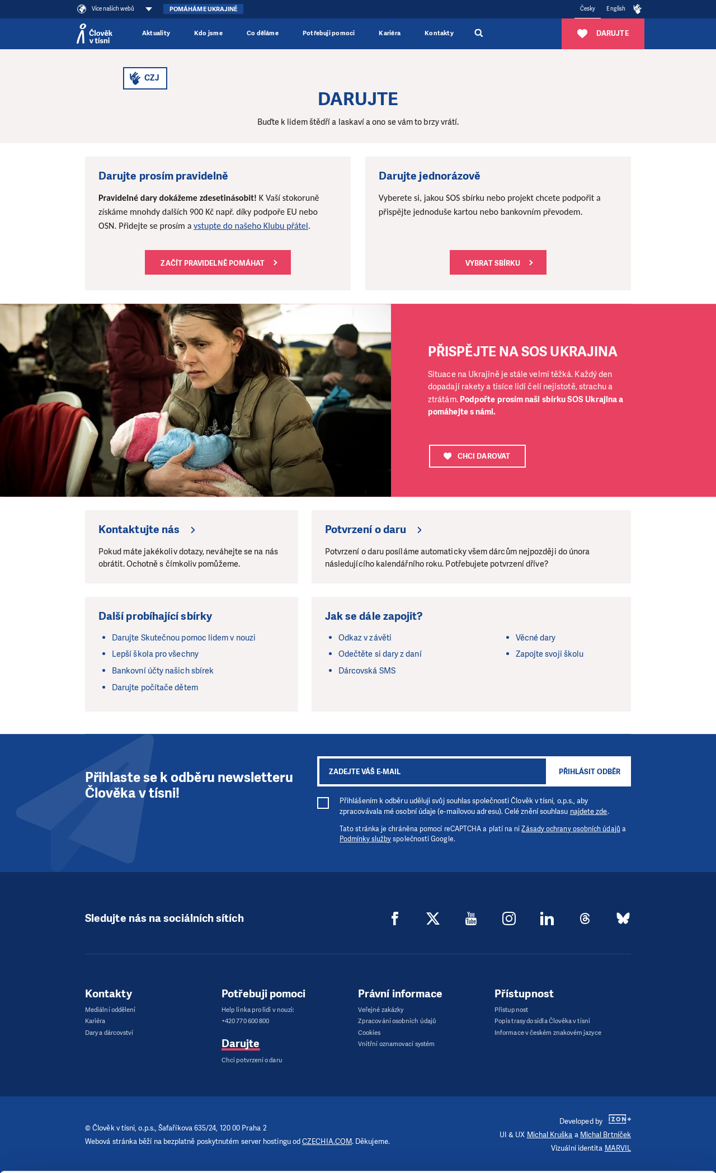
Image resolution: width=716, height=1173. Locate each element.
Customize (623, 1108)
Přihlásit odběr (589, 771)
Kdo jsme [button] (208, 33)
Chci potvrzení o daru (252, 1060)
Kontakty (439, 33)
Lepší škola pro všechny (155, 653)
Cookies (369, 1033)
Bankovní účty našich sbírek (163, 670)
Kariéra (390, 33)
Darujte (241, 1043)
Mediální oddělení (110, 1010)
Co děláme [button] (263, 33)
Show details (173, 1158)
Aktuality (156, 33)
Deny (623, 1136)
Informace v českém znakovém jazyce (547, 1033)
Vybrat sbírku (492, 263)
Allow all (623, 1080)
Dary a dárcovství (109, 1033)
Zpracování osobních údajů (397, 1021)
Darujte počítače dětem (155, 687)
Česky (587, 8)
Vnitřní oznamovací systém (396, 1044)
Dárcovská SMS (366, 670)
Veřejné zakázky (380, 1010)
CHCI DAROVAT (477, 456)
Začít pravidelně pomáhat (213, 263)
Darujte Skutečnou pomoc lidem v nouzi (184, 637)
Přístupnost (511, 1010)
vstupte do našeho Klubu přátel (251, 225)
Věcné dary (536, 637)
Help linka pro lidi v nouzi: (258, 1010)
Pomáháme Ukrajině (203, 9)
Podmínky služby (365, 839)
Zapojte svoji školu (550, 653)
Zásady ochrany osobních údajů (570, 829)
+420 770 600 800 (245, 1021)
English (615, 8)
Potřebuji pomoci (329, 33)
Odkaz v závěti (365, 637)
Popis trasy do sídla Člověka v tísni (542, 1021)
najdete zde (588, 811)
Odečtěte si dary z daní (380, 653)
